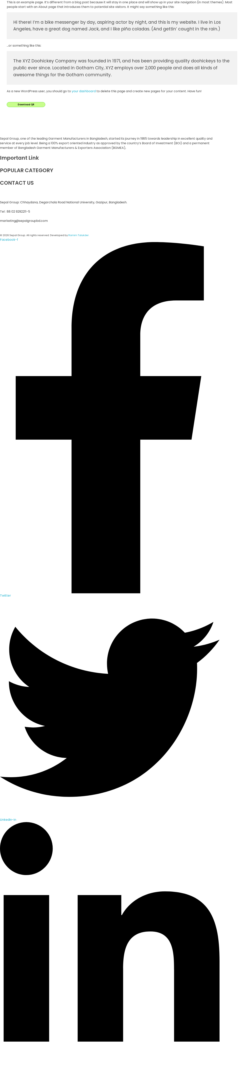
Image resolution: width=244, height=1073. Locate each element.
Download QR (26, 104)
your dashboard (84, 91)
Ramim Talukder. (78, 235)
